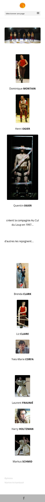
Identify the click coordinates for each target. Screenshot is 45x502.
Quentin (22, 205)
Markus (22, 461)
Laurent (22, 402)
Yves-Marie (22, 359)
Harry (22, 429)
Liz (22, 334)
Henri (22, 128)
